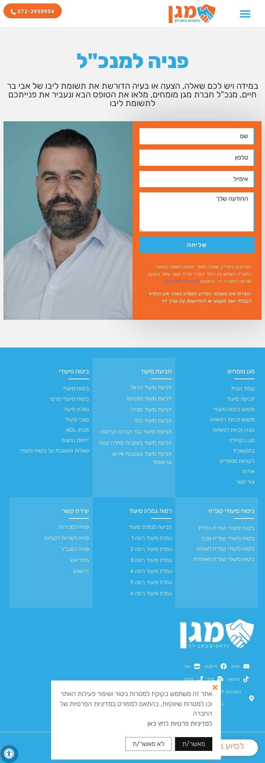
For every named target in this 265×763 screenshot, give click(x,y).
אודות (248, 471)
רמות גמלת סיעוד (150, 511)
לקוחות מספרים (237, 461)
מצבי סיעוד (77, 419)
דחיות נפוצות (75, 440)
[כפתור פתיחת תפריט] (245, 14)
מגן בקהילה (242, 440)
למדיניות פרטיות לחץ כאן (179, 723)
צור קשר (245, 481)
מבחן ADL (77, 430)
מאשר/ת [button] (193, 744)
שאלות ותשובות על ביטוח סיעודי (54, 450)
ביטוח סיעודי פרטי (69, 398)
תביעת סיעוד (241, 398)
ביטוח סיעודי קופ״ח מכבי (228, 538)
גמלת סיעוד (76, 409)
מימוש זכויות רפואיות (232, 419)
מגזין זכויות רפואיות (234, 430)
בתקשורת (244, 450)
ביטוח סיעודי (74, 371)
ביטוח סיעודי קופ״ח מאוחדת (224, 559)
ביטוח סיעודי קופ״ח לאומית (225, 548)
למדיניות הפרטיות (182, 281)
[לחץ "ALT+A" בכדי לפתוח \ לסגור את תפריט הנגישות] (9, 753)
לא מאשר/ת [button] (148, 744)
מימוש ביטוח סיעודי (234, 409)
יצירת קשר (75, 511)
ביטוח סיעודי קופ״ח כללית (226, 528)
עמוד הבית (243, 388)
